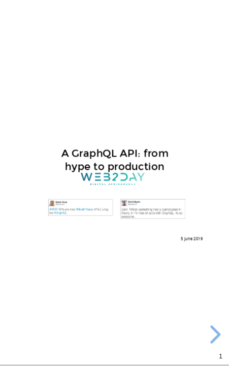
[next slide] (214, 334)
